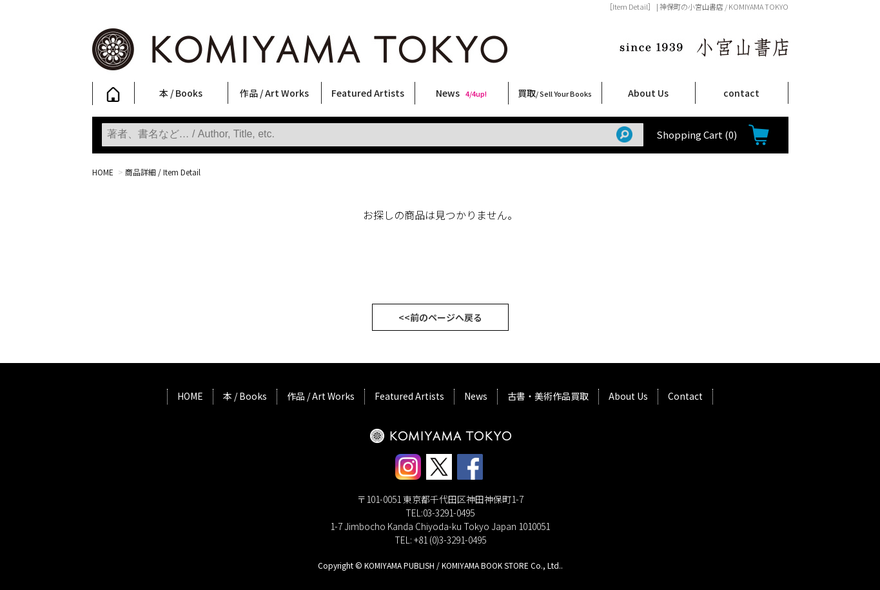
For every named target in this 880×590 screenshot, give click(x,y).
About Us (648, 92)
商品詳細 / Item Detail (162, 171)
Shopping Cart (696, 134)
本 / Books (180, 92)
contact (741, 92)
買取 (555, 92)
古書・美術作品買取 (548, 395)
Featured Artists (367, 92)
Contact (685, 395)
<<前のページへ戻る (440, 317)
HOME (102, 171)
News (461, 92)
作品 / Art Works (274, 92)
